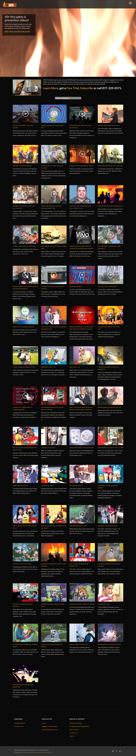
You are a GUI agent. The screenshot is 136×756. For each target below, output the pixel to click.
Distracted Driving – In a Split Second (23, 126)
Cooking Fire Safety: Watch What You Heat (52, 287)
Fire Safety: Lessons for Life (22, 165)
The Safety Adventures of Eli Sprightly (23, 605)
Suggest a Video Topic (49, 726)
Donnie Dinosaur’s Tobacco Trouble (82, 604)
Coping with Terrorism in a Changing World (22, 408)
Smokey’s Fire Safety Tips (78, 526)
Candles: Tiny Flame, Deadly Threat (81, 165)
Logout (71, 736)
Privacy (45, 752)
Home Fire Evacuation (20, 485)
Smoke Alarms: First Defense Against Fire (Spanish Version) (25, 287)
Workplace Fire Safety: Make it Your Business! (53, 565)
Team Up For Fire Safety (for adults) (110, 206)
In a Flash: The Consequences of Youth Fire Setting (80, 207)
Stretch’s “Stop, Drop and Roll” (23, 326)
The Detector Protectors (22, 564)
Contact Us (73, 733)
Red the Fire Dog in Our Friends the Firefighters (24, 449)
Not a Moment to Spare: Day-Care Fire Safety (109, 247)
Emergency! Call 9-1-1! (48, 367)
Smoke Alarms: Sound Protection (109, 407)
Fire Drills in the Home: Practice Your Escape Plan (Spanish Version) (81, 247)
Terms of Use (18, 726)
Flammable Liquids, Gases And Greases (108, 487)
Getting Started (19, 723)
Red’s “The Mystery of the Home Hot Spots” (25, 527)
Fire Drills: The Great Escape (107, 526)
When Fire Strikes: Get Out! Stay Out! (110, 165)
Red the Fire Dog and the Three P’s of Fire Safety (53, 527)
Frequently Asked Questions (79, 726)
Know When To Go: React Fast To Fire (110, 447)
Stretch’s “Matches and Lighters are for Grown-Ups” (53, 328)
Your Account (74, 729)
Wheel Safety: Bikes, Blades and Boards (51, 645)
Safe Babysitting (103, 604)
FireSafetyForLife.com (49, 729)
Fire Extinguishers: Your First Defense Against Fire (51, 207)
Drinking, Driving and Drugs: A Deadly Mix (23, 686)
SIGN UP (19, 32)
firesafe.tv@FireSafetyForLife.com (32, 752)
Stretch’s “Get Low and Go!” (107, 286)
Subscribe (86, 88)
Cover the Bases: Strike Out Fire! (24, 367)
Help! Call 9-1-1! (74, 367)
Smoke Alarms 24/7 (75, 286)
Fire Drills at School (48, 447)
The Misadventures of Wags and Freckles (109, 565)
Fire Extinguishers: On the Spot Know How (108, 368)
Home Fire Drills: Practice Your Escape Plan (80, 126)
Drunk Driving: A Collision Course (109, 644)
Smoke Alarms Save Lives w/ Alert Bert (52, 126)
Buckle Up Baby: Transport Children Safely (25, 645)
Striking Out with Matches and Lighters (52, 167)
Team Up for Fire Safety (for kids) (24, 246)
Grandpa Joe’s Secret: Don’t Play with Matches (24, 207)
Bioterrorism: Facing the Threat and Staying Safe (52, 408)
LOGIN (27, 32)
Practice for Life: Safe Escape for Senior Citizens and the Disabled (80, 408)
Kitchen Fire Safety (76, 485)
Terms (49, 752)
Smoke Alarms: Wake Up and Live (108, 125)
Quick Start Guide (75, 723)
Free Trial (72, 88)
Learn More (50, 88)
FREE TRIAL (9, 32)
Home (44, 723)
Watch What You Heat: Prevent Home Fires (53, 247)
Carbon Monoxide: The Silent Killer (81, 447)
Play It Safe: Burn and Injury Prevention (79, 565)
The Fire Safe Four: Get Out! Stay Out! (109, 328)
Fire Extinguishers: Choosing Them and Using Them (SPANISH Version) (81, 328)
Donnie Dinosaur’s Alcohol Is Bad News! (52, 605)
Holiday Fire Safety (47, 485)
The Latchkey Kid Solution (78, 644)
